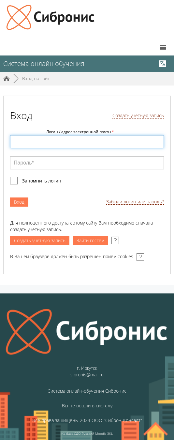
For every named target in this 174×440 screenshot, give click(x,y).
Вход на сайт (36, 78)
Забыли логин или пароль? (135, 202)
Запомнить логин (41, 181)
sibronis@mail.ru (87, 374)
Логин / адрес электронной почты (80, 131)
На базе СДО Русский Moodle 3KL (87, 433)
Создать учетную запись (138, 115)
